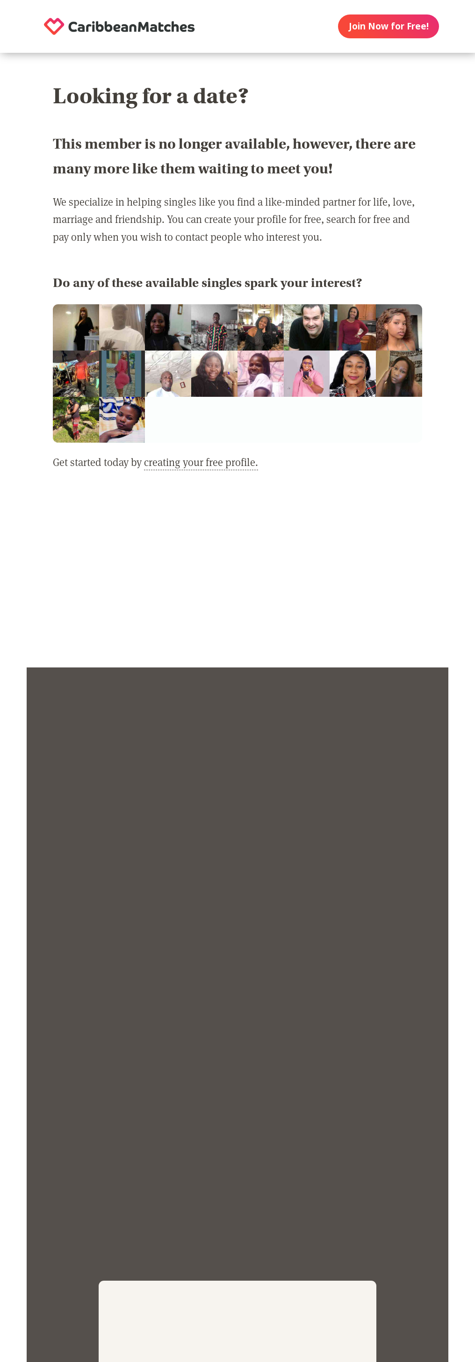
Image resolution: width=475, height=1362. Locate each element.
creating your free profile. (201, 462)
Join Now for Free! (389, 26)
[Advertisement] (238, 575)
